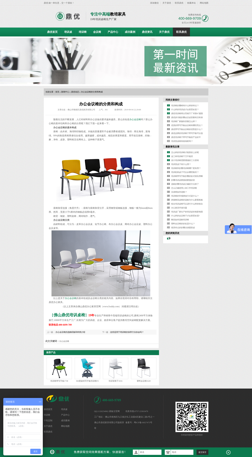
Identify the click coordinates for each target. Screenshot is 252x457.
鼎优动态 (75, 92)
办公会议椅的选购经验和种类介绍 (70, 332)
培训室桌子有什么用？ (181, 164)
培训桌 (68, 32)
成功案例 (130, 32)
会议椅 (97, 32)
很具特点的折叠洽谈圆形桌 (183, 227)
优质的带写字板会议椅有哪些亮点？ (187, 125)
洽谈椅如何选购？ (179, 192)
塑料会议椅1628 (144, 381)
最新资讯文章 (172, 146)
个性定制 (48, 420)
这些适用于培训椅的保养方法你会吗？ (127, 332)
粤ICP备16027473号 (143, 422)
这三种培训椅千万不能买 (182, 156)
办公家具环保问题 (179, 208)
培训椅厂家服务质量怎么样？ (184, 121)
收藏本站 (191, 3)
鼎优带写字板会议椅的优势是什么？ (187, 129)
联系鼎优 (179, 3)
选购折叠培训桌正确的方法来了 (185, 184)
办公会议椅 (135, 119)
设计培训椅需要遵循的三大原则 (185, 160)
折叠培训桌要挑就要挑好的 (183, 180)
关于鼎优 (166, 3)
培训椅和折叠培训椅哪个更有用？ (186, 168)
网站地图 (204, 3)
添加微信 (154, 3)
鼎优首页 (52, 32)
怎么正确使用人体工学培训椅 (184, 188)
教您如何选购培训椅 (180, 220)
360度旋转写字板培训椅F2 (87, 381)
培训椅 (83, 32)
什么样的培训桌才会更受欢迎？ (185, 109)
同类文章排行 (172, 100)
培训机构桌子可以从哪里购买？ (185, 172)
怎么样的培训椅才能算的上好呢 (185, 152)
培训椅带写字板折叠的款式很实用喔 (187, 176)
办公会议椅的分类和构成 (92, 92)
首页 (57, 92)
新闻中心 (65, 92)
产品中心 (113, 32)
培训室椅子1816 (115, 381)
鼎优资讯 (147, 32)
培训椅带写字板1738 (59, 381)
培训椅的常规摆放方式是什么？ (185, 196)
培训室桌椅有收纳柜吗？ (182, 141)
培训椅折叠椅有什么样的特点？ (185, 105)
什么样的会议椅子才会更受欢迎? (185, 216)
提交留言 (202, 452)
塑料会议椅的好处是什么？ (183, 223)
